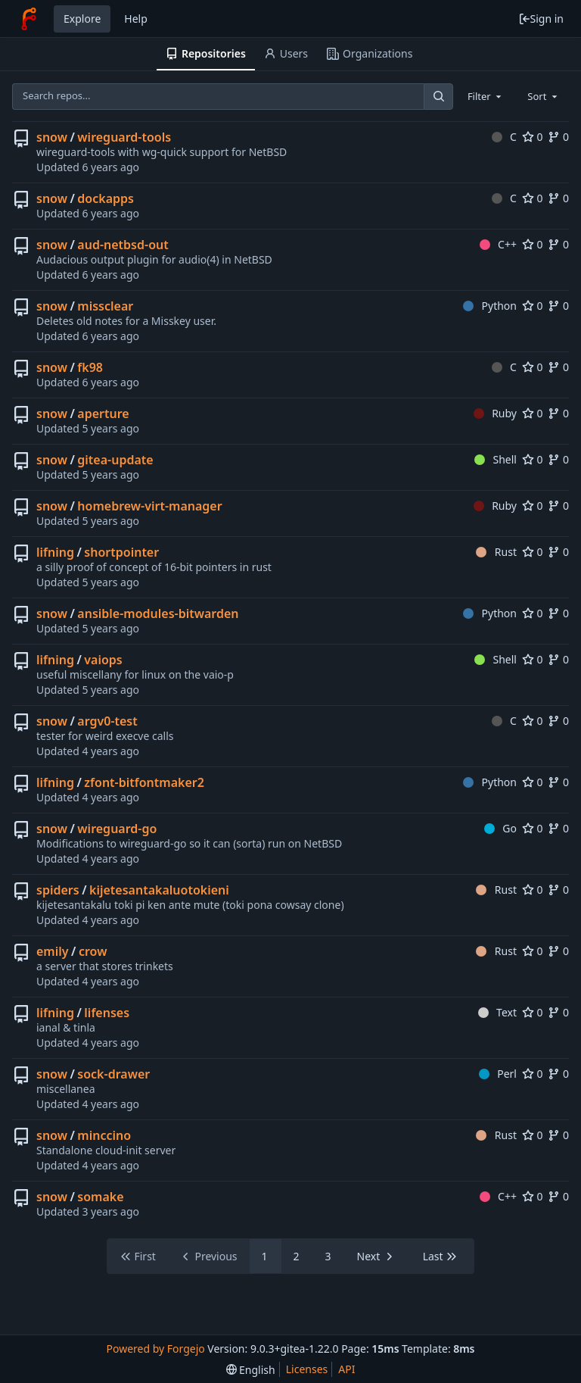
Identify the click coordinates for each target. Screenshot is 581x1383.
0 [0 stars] (532, 137)
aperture (103, 413)
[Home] (29, 19)
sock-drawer (113, 1074)
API (346, 1369)
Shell (495, 459)
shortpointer (121, 552)
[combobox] (485, 96)
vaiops (103, 659)
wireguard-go (117, 828)
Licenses (307, 1369)
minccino (104, 1135)
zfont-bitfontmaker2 (144, 782)
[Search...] (438, 96)
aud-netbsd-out (122, 244)
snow (51, 137)
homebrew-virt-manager (149, 506)
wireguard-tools (124, 137)
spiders (57, 890)
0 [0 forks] (558, 137)
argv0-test (107, 721)
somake (100, 1196)
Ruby (495, 413)
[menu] (250, 1370)
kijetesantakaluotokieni (159, 890)
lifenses (106, 1012)
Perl (498, 1073)
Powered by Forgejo (155, 1348)
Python (490, 305)
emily (52, 951)
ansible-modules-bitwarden (157, 613)
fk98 (90, 367)
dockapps (105, 198)
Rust (496, 552)
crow (93, 951)
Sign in (541, 18)
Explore (82, 18)
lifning (55, 552)
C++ (498, 244)
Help (136, 18)
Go (500, 828)
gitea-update (115, 459)
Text (497, 1012)
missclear (105, 306)
